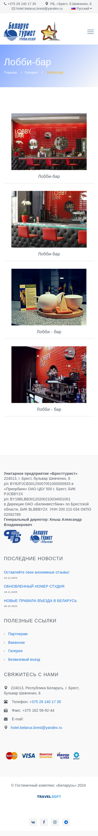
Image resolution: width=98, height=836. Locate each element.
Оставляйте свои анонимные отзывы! (37, 572)
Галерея (31, 72)
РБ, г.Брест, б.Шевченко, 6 (71, 4)
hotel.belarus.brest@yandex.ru (39, 8)
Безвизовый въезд (24, 659)
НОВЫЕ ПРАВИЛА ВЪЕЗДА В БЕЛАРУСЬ (40, 601)
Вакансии (16, 642)
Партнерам (17, 634)
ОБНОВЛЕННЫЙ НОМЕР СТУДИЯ (34, 586)
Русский (81, 8)
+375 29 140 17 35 (22, 4)
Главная (10, 72)
